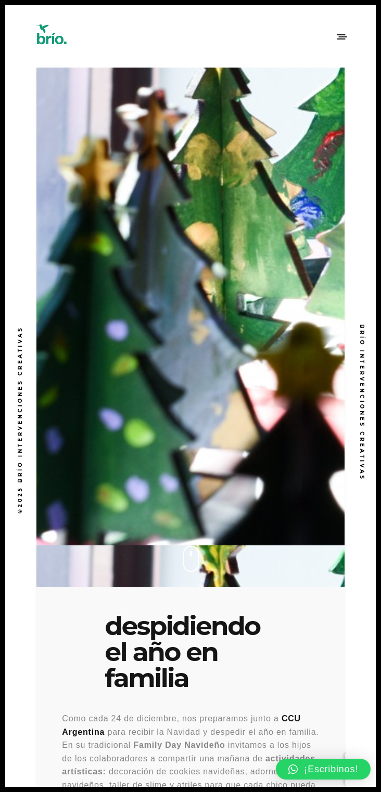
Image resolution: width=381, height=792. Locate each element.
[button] (323, 769)
